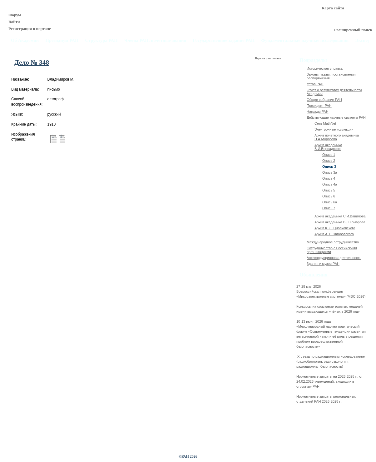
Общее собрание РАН (324, 100)
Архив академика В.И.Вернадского (328, 147)
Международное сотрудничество (333, 242)
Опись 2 (328, 160)
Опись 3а (329, 172)
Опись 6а (329, 202)
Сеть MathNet (325, 123)
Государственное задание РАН (224, 40)
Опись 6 (328, 196)
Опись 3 (329, 166)
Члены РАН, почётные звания (155, 40)
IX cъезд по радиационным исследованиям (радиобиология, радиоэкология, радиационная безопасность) (330, 361)
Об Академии (25, 40)
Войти (14, 21)
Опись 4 (328, 178)
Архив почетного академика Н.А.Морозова (336, 137)
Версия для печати (268, 58)
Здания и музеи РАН (323, 264)
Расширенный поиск (353, 29)
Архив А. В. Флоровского (334, 234)
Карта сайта (333, 8)
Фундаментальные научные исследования (305, 40)
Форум (14, 14)
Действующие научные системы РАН (336, 117)
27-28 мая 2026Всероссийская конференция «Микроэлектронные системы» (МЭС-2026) (330, 291)
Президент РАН (319, 105)
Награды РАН (318, 111)
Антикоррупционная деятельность (334, 258)
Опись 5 (328, 190)
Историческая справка (325, 68)
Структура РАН (101, 40)
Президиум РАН (61, 40)
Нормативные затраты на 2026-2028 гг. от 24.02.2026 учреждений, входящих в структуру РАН (329, 381)
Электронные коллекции (334, 129)
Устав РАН (315, 84)
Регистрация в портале (29, 28)
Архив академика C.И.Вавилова (340, 216)
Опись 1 (328, 154)
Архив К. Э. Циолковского (334, 228)
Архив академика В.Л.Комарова (339, 222)
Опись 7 (328, 208)
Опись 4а (329, 184)
